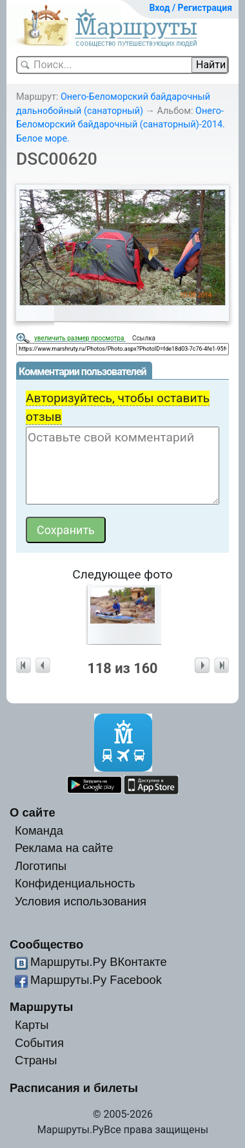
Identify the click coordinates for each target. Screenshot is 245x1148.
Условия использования (80, 901)
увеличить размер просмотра (80, 338)
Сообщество (46, 944)
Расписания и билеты (74, 1088)
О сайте (32, 812)
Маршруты (42, 1007)
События (39, 1043)
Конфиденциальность (75, 883)
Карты (31, 1025)
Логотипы (40, 866)
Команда (39, 830)
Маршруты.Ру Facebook (96, 979)
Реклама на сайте (64, 848)
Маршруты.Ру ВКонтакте (98, 961)
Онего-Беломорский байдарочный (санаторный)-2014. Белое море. (120, 125)
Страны (36, 1060)
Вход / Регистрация (190, 8)
